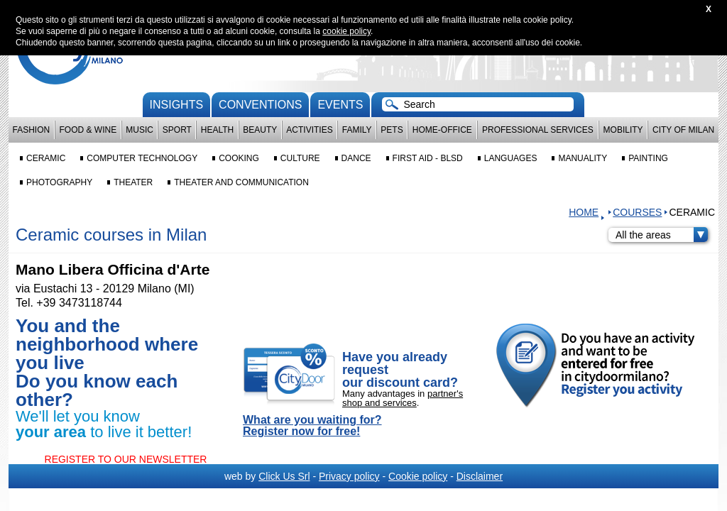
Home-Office (442, 130)
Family (357, 130)
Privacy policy (349, 476)
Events (340, 105)
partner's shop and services (402, 398)
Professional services (538, 130)
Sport (177, 130)
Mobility (623, 130)
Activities (309, 130)
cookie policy (346, 31)
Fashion (31, 130)
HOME (583, 212)
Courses (637, 212)
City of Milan (683, 130)
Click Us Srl (284, 476)
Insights (177, 105)
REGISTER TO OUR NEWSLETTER (126, 459)
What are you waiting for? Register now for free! (312, 425)
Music (139, 130)
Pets (392, 130)
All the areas (662, 235)
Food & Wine (87, 130)
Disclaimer (480, 476)
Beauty (260, 130)
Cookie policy (417, 476)
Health (217, 130)
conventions (260, 105)
